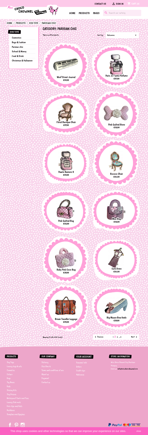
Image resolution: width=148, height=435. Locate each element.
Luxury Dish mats (14, 402)
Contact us (100, 3)
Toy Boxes (11, 382)
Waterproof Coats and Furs (18, 398)
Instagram (23, 425)
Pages (96, 13)
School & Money (19, 51)
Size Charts (46, 366)
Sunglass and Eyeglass (16, 414)
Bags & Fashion (19, 42)
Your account (83, 356)
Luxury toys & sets (14, 366)
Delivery (44, 362)
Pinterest (16, 425)
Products (84, 13)
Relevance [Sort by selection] (122, 35)
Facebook (10, 425)
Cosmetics (16, 37)
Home (72, 13)
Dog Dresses (11, 394)
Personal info (81, 362)
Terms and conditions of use (52, 370)
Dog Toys (14, 31)
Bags (9, 378)
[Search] (122, 13)
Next (134, 337)
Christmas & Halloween (22, 60)
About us (45, 374)
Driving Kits (12, 390)
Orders (79, 366)
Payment (45, 378)
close (138, 431)
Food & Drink (18, 56)
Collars (9, 374)
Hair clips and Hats (14, 406)
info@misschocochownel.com (128, 369)
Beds (9, 386)
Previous (98, 337)
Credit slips (80, 370)
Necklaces (11, 410)
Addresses (80, 374)
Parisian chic (17, 46)
